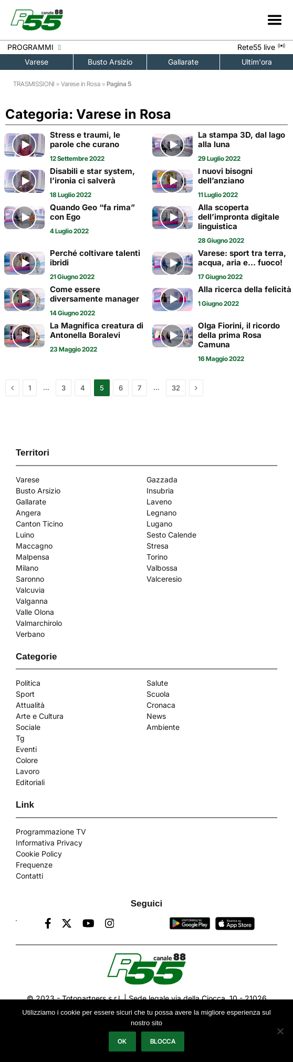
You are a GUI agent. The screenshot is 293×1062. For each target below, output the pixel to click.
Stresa (157, 545)
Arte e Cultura (40, 716)
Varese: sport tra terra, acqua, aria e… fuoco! (242, 258)
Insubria (160, 490)
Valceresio (164, 578)
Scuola (158, 693)
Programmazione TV (51, 831)
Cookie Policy (39, 853)
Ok (122, 1041)
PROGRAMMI (34, 47)
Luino (25, 534)
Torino (157, 556)
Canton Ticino (39, 523)
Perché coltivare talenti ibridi (95, 258)
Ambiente (163, 727)
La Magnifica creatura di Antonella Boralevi (96, 330)
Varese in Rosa (80, 84)
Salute (157, 682)
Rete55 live (261, 47)
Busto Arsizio (110, 61)
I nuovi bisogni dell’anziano (225, 176)
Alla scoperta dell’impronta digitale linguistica (238, 217)
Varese (36, 61)
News (156, 716)
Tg (20, 738)
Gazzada (161, 479)
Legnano (161, 512)
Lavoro (27, 771)
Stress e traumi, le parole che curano (85, 139)
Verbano (30, 634)
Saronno (30, 578)
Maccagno (34, 545)
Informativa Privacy (49, 842)
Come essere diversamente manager (94, 294)
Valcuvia (30, 589)
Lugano (159, 523)
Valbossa (161, 567)
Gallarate (183, 61)
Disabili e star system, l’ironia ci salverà (92, 176)
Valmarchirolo (39, 622)
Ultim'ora (257, 61)
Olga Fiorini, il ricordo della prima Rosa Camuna (239, 335)
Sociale (28, 727)
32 (176, 388)
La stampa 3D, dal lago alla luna (241, 139)
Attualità (30, 704)
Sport (25, 693)
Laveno (159, 501)
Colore (27, 760)
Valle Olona (35, 611)
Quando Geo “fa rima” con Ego (92, 212)
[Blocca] (280, 1031)
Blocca (162, 1041)
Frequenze (34, 864)
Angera (28, 512)
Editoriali (30, 782)
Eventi (26, 749)
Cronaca (160, 704)
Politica (28, 682)
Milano (27, 567)
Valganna (32, 600)
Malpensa (32, 556)
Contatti (29, 875)
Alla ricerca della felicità (244, 289)
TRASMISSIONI (34, 84)
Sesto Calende (171, 534)
